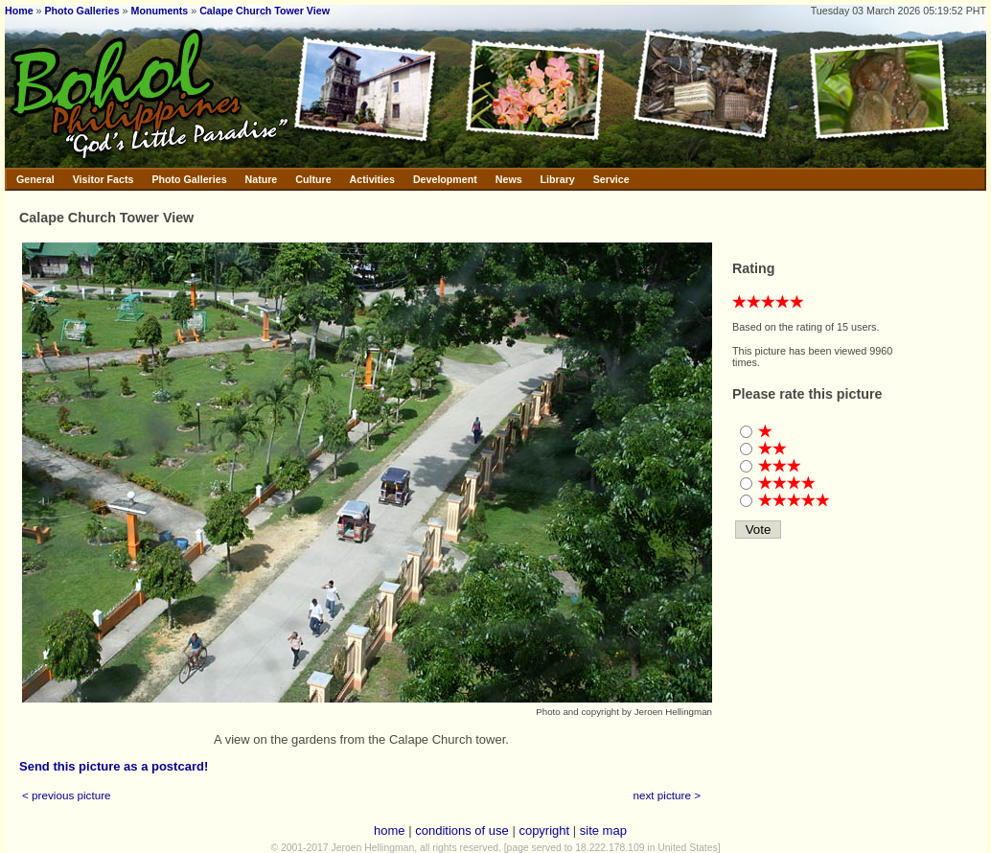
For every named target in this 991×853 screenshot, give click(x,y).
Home (19, 10)
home (389, 830)
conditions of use (462, 830)
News (509, 179)
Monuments (160, 10)
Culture (313, 179)
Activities (372, 179)
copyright (544, 830)
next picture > (668, 795)
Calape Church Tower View (264, 10)
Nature (261, 179)
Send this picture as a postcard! (113, 766)
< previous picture (66, 795)
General (35, 179)
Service (611, 179)
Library (558, 179)
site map (603, 830)
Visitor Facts (103, 179)
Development (445, 179)
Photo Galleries (81, 10)
